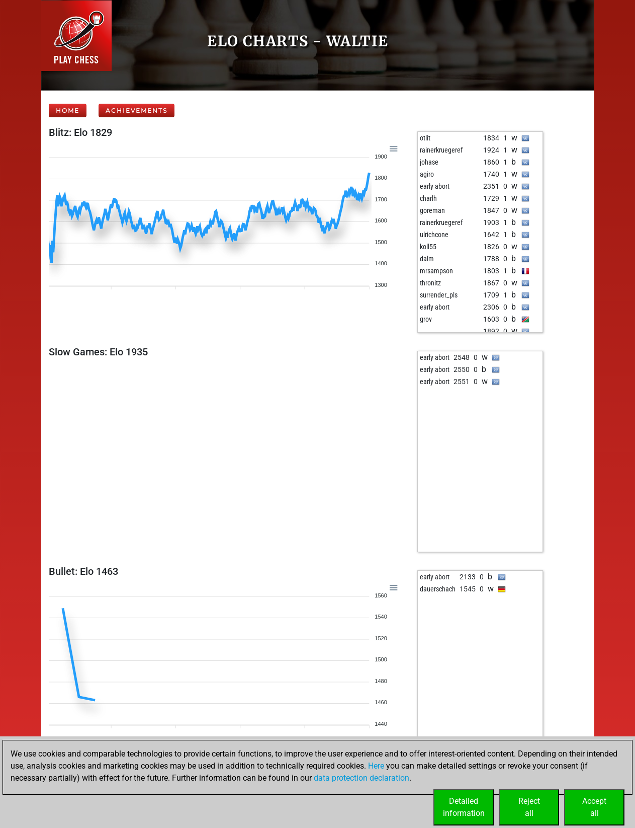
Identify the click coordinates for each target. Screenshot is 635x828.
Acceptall (594, 807)
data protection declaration (361, 778)
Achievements (136, 110)
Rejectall (529, 807)
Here (376, 766)
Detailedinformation (464, 807)
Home (67, 110)
